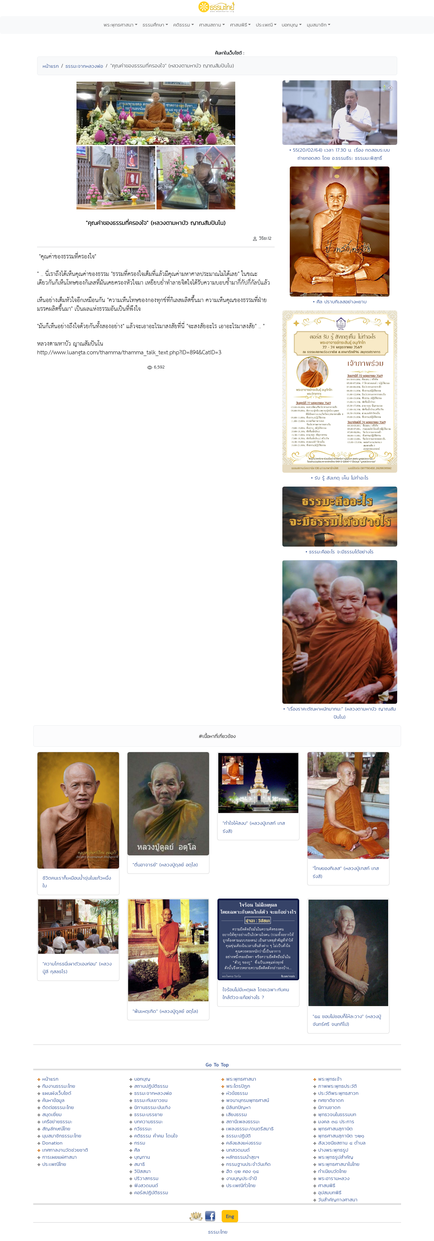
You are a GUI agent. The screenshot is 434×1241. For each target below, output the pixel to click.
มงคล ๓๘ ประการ (336, 1121)
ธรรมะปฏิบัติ (238, 1135)
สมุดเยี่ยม (52, 1114)
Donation (52, 1142)
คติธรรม (181, 24)
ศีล (137, 1149)
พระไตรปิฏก (238, 1086)
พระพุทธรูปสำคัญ (335, 1157)
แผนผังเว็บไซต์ (56, 1093)
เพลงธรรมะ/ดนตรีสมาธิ (250, 1128)
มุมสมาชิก (317, 24)
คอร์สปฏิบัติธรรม (151, 1192)
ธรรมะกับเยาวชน (150, 1100)
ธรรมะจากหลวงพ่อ (84, 66)
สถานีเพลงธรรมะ (243, 1121)
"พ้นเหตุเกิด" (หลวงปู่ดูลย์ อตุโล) (165, 1011)
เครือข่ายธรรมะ (57, 1121)
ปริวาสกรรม (146, 1178)
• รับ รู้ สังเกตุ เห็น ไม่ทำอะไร (339, 477)
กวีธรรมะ (143, 1128)
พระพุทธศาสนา (119, 24)
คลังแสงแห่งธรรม (243, 1142)
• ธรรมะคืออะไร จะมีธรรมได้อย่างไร (340, 551)
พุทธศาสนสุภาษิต (335, 1128)
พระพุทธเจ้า (330, 1078)
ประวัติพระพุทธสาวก (338, 1093)
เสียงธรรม (236, 1114)
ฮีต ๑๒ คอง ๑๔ (242, 1171)
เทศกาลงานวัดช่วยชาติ (65, 1149)
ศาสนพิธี (238, 24)
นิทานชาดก (329, 1107)
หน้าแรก (51, 66)
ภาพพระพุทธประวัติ (337, 1086)
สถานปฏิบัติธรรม (151, 1086)
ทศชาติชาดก (331, 1100)
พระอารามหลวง (333, 1178)
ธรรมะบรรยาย (148, 1114)
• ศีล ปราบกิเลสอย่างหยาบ (340, 301)
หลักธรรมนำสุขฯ (242, 1157)
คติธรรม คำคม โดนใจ (156, 1135)
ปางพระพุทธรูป (333, 1149)
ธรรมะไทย (217, 1231)
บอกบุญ (290, 24)
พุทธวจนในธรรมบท (337, 1114)
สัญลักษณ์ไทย (56, 1128)
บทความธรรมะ (148, 1121)
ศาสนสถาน (210, 24)
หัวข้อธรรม (237, 1093)
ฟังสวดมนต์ (146, 1185)
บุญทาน (142, 1157)
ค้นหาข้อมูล (53, 1100)
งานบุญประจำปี (241, 1178)
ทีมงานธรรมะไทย (58, 1086)
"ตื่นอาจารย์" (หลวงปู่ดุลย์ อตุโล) (165, 864)
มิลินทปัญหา (238, 1107)
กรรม (139, 1142)
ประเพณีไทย (54, 1164)
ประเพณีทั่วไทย (241, 1185)
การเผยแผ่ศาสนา (59, 1157)
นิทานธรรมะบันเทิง (152, 1107)
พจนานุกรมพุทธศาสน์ (247, 1100)
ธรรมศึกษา (153, 24)
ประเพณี (264, 24)
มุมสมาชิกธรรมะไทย (61, 1135)
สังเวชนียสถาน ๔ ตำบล (342, 1142)
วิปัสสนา (142, 1171)
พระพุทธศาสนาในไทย (338, 1164)
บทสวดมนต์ (238, 1149)
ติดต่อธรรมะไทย (58, 1107)
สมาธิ (139, 1164)
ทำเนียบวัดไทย (332, 1171)
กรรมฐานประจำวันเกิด (248, 1164)
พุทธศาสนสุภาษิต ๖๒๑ (341, 1135)
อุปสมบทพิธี (329, 1192)
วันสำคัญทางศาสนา (338, 1199)
